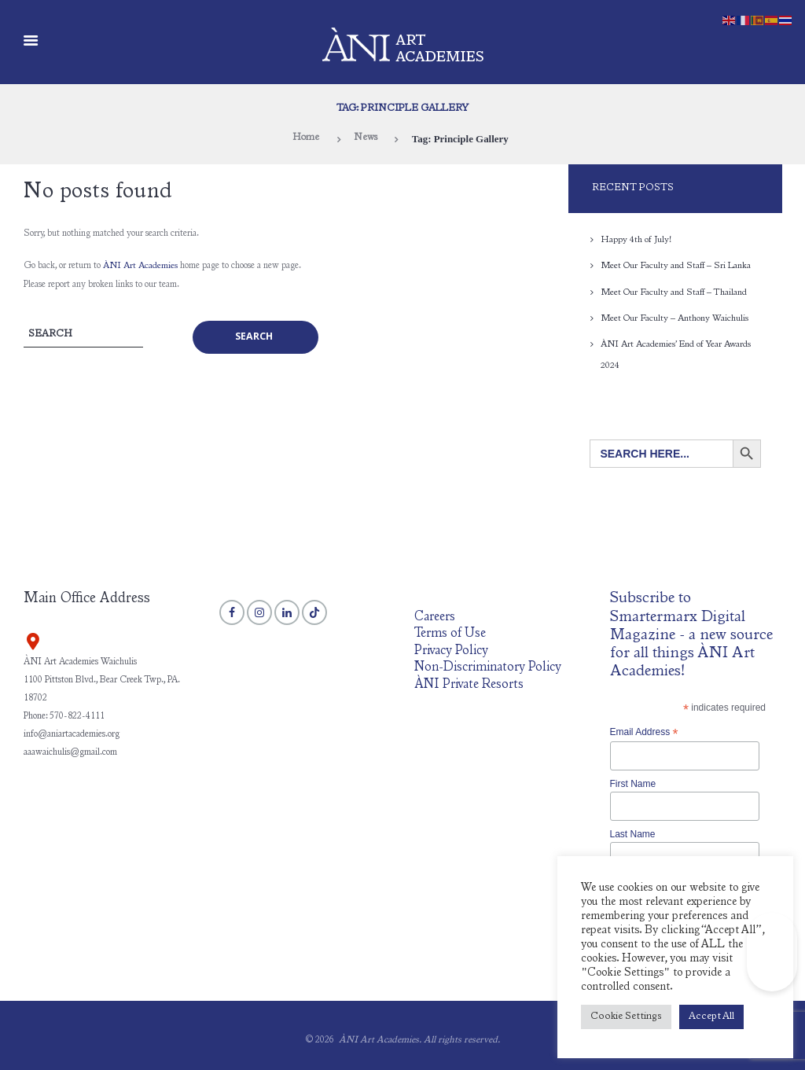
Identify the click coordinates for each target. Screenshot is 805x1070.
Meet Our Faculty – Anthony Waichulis (675, 317)
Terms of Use (450, 632)
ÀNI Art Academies (140, 265)
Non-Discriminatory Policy (489, 666)
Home (305, 139)
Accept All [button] (711, 1017)
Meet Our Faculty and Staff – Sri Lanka (676, 265)
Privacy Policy (451, 649)
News (366, 139)
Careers (434, 615)
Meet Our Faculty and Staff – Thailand (674, 291)
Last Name (633, 832)
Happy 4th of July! (636, 240)
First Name (633, 782)
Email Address (644, 730)
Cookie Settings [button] (626, 1017)
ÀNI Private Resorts (469, 683)
